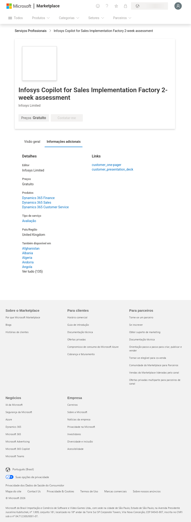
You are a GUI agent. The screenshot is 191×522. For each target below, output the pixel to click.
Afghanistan (30, 248)
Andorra (28, 262)
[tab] (33, 141)
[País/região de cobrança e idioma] (149, 6)
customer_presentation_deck (112, 169)
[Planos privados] (125, 6)
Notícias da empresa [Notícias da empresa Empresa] (78, 419)
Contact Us (34, 491)
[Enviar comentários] (97, 6)
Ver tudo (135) (32, 271)
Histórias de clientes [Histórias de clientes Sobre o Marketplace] (17, 332)
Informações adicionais (64, 141)
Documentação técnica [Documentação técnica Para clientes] (80, 332)
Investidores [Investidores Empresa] (74, 434)
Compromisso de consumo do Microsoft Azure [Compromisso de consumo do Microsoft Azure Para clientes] (93, 346)
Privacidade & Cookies (60, 491)
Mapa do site (13, 491)
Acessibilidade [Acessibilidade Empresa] (75, 449)
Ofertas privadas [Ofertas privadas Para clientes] (76, 339)
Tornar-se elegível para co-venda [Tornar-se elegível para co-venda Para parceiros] (147, 357)
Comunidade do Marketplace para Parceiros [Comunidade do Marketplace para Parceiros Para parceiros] (153, 365)
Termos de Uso (89, 491)
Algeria (27, 258)
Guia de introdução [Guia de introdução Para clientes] (78, 324)
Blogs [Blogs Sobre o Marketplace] (9, 324)
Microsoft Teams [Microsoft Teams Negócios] (15, 456)
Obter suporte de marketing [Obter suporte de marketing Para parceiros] (144, 332)
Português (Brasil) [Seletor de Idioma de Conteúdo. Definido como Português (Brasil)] (23, 469)
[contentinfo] (50, 31)
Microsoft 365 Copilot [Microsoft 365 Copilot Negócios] (18, 449)
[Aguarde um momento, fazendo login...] (178, 6)
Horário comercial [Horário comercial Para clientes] (77, 317)
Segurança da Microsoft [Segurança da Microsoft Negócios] (19, 412)
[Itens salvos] (116, 6)
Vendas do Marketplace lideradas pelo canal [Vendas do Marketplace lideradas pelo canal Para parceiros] (154, 372)
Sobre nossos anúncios (147, 491)
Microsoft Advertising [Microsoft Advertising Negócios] (18, 441)
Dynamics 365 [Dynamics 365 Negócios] (13, 426)
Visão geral (32, 141)
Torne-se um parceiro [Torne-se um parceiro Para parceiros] (141, 317)
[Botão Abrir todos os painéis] (15, 18)
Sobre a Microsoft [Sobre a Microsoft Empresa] (77, 412)
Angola (27, 267)
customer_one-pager (106, 165)
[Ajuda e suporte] (107, 6)
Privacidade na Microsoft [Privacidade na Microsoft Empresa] (81, 426)
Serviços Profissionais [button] (31, 31)
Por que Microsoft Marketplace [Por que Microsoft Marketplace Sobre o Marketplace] (23, 317)
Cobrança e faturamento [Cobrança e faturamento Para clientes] (81, 354)
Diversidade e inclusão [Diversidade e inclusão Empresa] (80, 441)
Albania (27, 253)
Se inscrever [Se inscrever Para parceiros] (136, 324)
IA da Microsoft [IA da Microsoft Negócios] (14, 404)
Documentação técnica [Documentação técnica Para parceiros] (142, 339)
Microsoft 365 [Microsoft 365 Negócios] (13, 434)
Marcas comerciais (115, 491)
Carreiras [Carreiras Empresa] (72, 404)
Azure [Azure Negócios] (9, 419)
